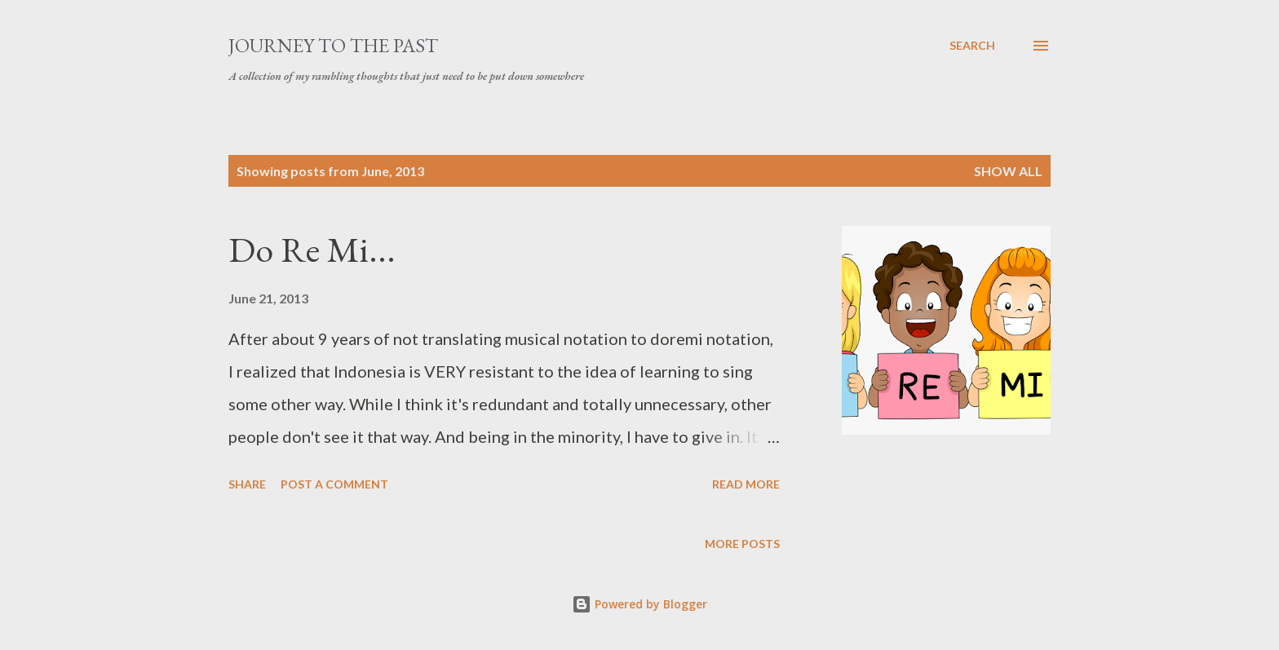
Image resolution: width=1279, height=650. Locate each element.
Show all (1008, 171)
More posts (742, 544)
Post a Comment (334, 484)
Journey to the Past (333, 45)
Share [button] (247, 484)
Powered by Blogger (639, 604)
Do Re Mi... (312, 249)
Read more (746, 484)
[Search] (972, 45)
